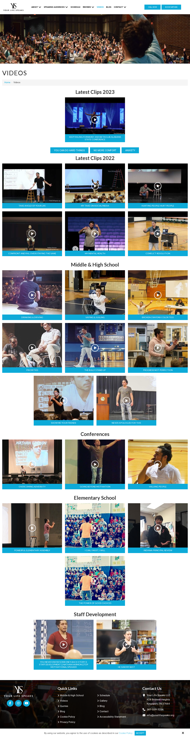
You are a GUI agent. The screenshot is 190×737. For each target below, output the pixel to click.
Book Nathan (171, 7)
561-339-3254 (155, 709)
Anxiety (130, 150)
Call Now (152, 7)
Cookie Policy (125, 733)
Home (7, 82)
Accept (140, 733)
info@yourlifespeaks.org (160, 715)
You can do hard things (69, 150)
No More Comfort (105, 150)
